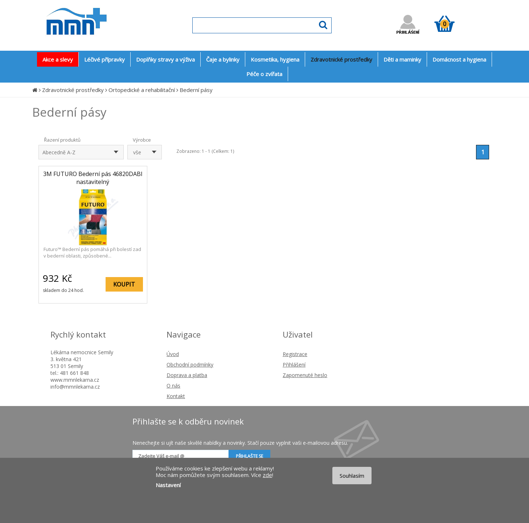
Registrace (295, 354)
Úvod (173, 354)
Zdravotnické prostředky (73, 89)
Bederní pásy (196, 89)
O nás (173, 385)
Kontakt (176, 396)
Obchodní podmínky (190, 364)
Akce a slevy (57, 59)
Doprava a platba (187, 375)
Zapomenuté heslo (305, 375)
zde (267, 474)
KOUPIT (124, 284)
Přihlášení (294, 364)
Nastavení (168, 485)
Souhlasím (352, 475)
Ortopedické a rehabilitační (141, 89)
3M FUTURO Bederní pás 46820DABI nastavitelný (93, 178)
